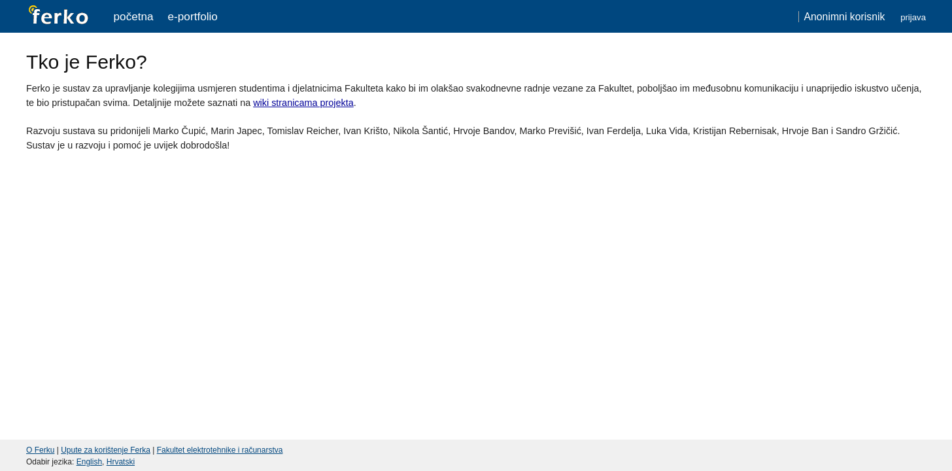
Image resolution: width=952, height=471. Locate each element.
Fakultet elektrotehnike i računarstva (220, 450)
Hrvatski (121, 461)
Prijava (913, 17)
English (89, 461)
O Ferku (40, 450)
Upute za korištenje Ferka (105, 450)
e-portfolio (193, 16)
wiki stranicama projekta (303, 102)
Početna (134, 16)
